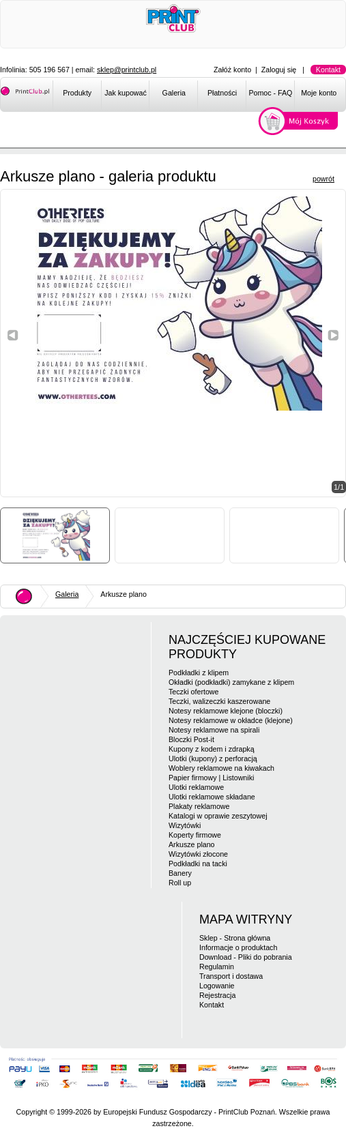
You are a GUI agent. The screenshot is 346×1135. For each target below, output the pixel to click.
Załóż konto (232, 69)
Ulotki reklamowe (196, 787)
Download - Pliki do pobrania (245, 957)
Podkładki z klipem (199, 672)
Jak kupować (125, 93)
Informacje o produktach (238, 947)
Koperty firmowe (195, 835)
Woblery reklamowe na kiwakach (221, 768)
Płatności (222, 93)
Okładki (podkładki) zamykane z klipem (231, 682)
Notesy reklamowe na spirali (214, 730)
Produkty (77, 93)
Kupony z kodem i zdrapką (212, 749)
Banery (180, 873)
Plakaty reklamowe (199, 806)
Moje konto (318, 93)
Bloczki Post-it (191, 739)
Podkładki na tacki (198, 863)
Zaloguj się (279, 69)
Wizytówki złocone (198, 854)
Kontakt (328, 69)
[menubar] (199, 95)
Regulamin (216, 966)
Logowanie (217, 986)
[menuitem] (77, 95)
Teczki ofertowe (193, 692)
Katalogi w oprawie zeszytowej (218, 816)
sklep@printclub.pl (126, 69)
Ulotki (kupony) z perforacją (213, 758)
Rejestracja (217, 995)
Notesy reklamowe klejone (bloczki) (226, 711)
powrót (323, 179)
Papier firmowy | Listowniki (211, 777)
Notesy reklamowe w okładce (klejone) (231, 720)
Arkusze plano (192, 844)
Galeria (174, 93)
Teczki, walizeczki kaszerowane (219, 701)
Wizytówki (185, 825)
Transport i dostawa (231, 976)
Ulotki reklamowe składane (212, 797)
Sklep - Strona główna (234, 938)
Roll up (180, 883)
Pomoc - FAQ (270, 93)
